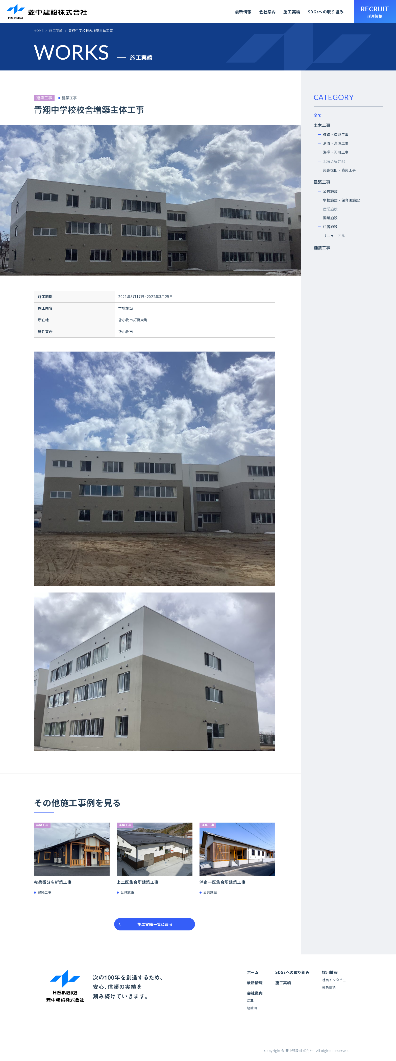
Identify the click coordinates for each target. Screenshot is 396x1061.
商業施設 (330, 217)
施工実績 (291, 11)
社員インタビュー (336, 979)
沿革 (250, 1000)
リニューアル (334, 235)
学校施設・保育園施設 (341, 200)
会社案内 (267, 11)
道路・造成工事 (336, 134)
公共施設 (330, 191)
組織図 (252, 1007)
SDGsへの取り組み (326, 11)
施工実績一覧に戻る (155, 924)
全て (318, 115)
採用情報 (330, 972)
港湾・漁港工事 (336, 143)
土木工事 (322, 125)
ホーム (253, 972)
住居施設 (330, 226)
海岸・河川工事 (336, 152)
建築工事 (322, 182)
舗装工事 (322, 247)
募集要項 (329, 987)
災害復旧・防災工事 (339, 169)
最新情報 (243, 11)
